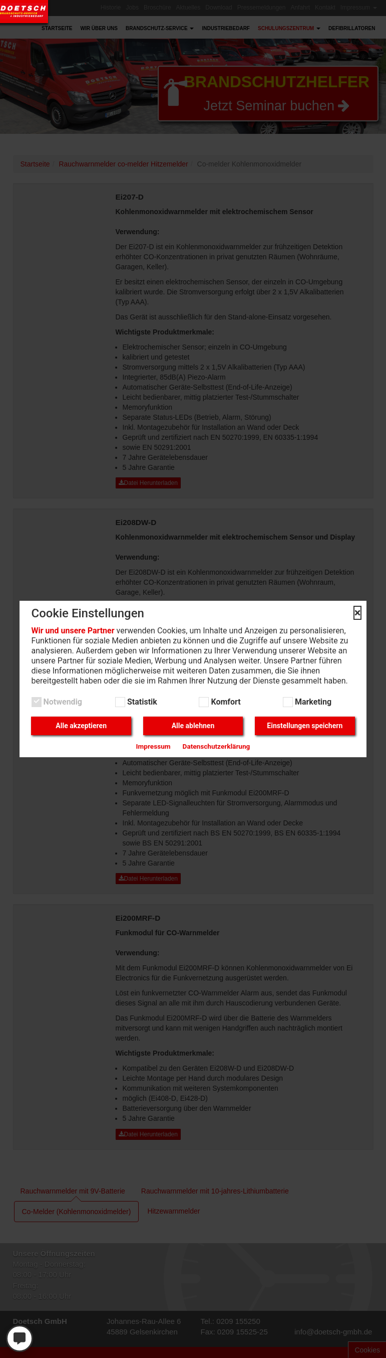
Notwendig (62, 702)
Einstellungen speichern (304, 726)
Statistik (141, 702)
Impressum (153, 746)
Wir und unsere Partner (73, 630)
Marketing (312, 702)
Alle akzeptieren (81, 726)
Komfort (224, 702)
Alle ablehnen (193, 726)
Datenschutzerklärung (216, 746)
